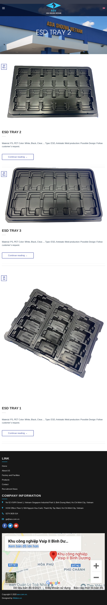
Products (5, 480)
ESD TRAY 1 (11, 408)
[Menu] (3, 8)
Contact (5, 484)
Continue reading (18, 157)
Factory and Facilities (11, 475)
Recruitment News (10, 489)
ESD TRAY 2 (11, 132)
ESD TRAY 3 (11, 230)
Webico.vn (17, 598)
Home (4, 466)
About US (6, 471)
